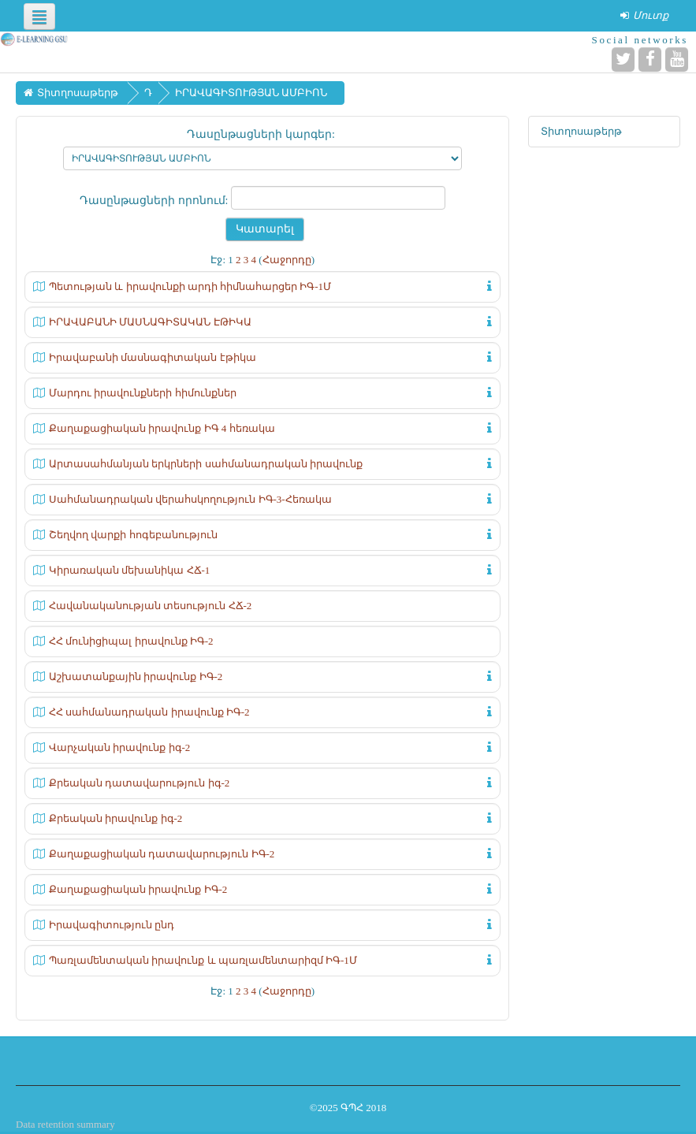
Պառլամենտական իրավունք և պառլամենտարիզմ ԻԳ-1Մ (203, 960)
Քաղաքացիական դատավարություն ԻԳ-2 (161, 854)
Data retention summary (65, 1124)
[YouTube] (676, 59)
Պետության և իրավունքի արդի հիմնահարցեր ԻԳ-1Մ (190, 286)
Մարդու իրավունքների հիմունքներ (142, 393)
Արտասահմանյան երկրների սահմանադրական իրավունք (206, 464)
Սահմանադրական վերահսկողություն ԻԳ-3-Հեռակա (190, 499)
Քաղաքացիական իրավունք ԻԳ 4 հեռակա (162, 428)
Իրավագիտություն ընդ (111, 925)
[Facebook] (649, 59)
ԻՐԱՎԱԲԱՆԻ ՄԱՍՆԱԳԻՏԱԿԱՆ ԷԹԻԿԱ (150, 322)
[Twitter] (623, 59)
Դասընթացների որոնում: (155, 200)
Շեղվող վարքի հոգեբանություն (133, 535)
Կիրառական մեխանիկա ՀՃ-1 (129, 570)
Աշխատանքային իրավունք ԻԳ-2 (135, 676)
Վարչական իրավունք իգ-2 (119, 747)
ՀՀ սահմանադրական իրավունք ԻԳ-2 (149, 712)
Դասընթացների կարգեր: (260, 134)
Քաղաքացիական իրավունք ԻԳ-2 (138, 889)
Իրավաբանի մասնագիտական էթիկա (152, 357)
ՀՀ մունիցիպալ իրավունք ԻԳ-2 (131, 641)
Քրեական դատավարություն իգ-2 (139, 783)
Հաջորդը (286, 260)
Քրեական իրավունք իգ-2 (115, 818)
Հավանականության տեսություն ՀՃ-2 (150, 606)
